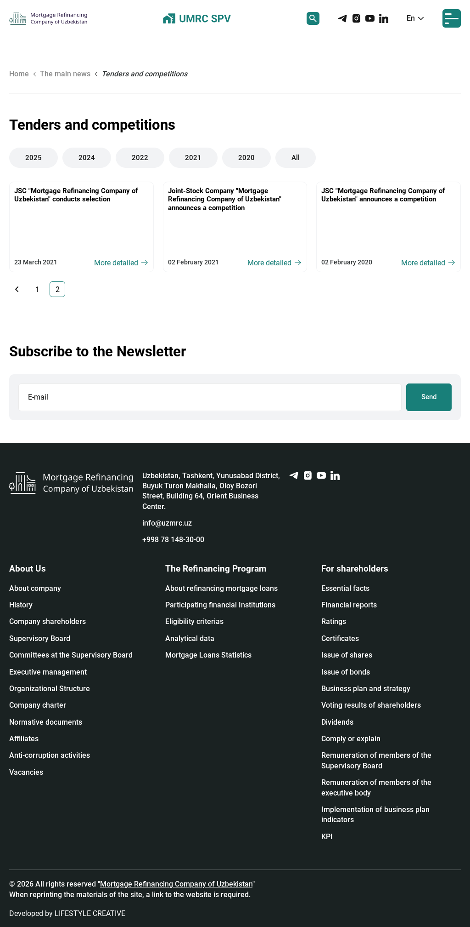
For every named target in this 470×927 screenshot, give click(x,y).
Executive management (48, 672)
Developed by (67, 913)
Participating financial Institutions (220, 605)
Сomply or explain (350, 738)
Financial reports (349, 605)
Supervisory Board (39, 638)
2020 (246, 158)
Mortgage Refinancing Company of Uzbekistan (176, 884)
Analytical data (189, 638)
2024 (86, 158)
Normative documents (45, 722)
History (21, 605)
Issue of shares (346, 655)
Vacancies (26, 772)
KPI (327, 836)
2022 (140, 158)
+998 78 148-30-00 (173, 539)
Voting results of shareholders (371, 705)
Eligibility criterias (194, 621)
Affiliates (24, 738)
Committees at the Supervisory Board (71, 655)
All (295, 158)
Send (428, 397)
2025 (33, 158)
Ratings (333, 621)
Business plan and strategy (365, 688)
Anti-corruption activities (49, 755)
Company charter (37, 705)
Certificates (340, 638)
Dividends (337, 722)
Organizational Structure (49, 688)
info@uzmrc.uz (167, 523)
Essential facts (345, 588)
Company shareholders (47, 621)
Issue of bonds (345, 672)
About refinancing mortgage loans (221, 588)
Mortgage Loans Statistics (208, 655)
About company (35, 588)
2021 (193, 158)
